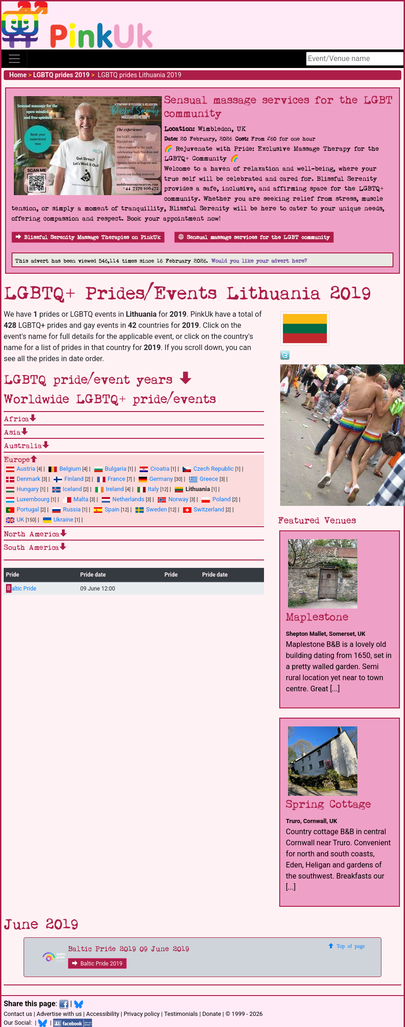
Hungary (22, 489)
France (111, 478)
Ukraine (58, 519)
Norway (173, 499)
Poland (216, 499)
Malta (75, 499)
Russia (66, 509)
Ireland (109, 489)
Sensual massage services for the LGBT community (254, 237)
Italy (148, 489)
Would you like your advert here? (259, 261)
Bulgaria (110, 468)
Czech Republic (208, 468)
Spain (106, 509)
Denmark (23, 478)
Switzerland (203, 509)
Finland (69, 478)
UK (15, 519)
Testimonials (181, 1013)
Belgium (64, 468)
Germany (156, 478)
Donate (211, 1013)
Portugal (22, 509)
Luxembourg (27, 499)
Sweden (151, 509)
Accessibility (102, 1013)
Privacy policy (141, 1013)
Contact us (18, 1013)
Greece (203, 478)
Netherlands (123, 499)
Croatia (154, 468)
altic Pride (21, 588)
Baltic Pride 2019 (97, 963)
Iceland (67, 489)
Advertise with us (59, 1013)
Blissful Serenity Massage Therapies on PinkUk (88, 237)
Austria (21, 468)
